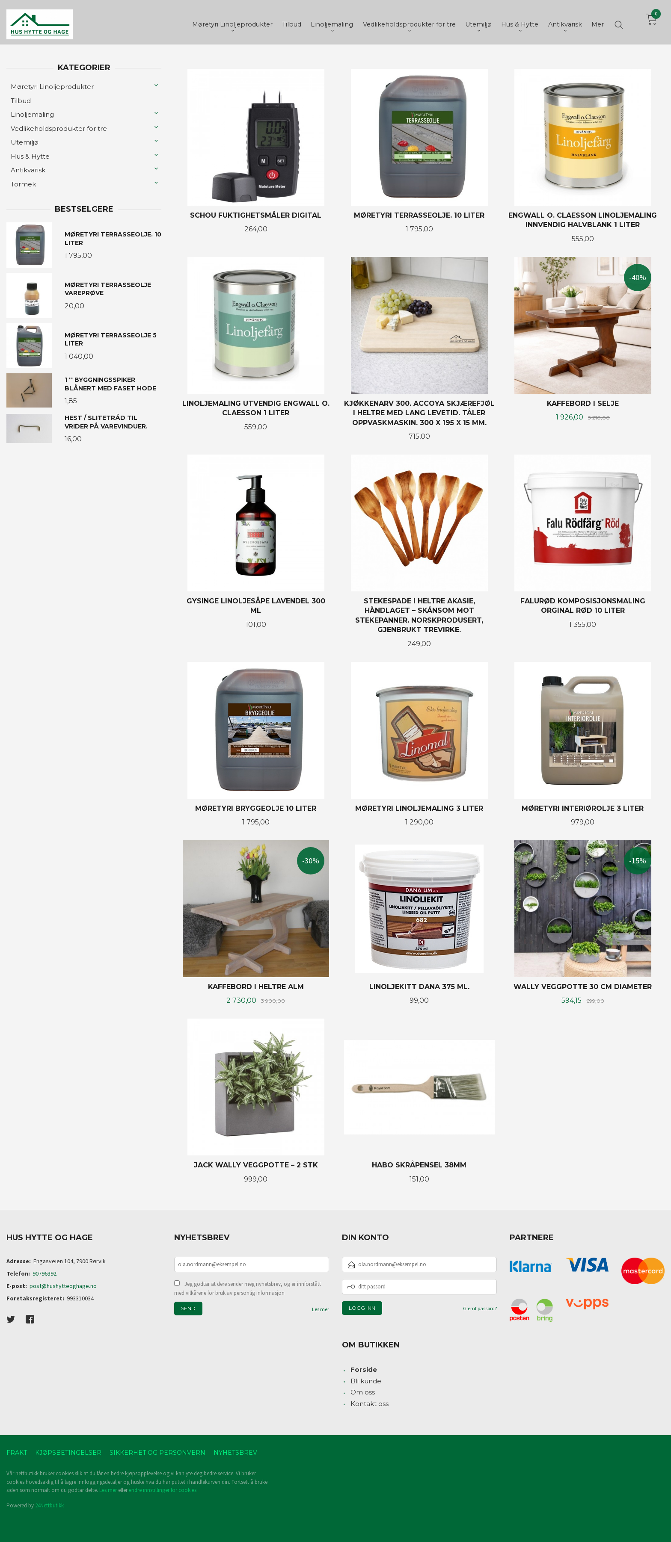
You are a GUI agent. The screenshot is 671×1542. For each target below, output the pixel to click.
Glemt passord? (480, 1308)
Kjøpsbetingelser (68, 1452)
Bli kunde (365, 1381)
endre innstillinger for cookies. (163, 1490)
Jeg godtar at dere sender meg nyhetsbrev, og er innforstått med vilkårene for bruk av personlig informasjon (247, 1288)
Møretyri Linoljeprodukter (52, 87)
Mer (597, 22)
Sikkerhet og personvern (157, 1452)
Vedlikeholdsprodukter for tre (59, 128)
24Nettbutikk (49, 1505)
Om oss (362, 1392)
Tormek (23, 184)
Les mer (320, 1309)
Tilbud (21, 101)
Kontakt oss (369, 1404)
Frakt (16, 1452)
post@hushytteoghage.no (63, 1286)
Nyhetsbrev (235, 1452)
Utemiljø (25, 142)
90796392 (44, 1273)
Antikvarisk (28, 170)
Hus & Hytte (30, 156)
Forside (363, 1369)
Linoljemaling (32, 114)
